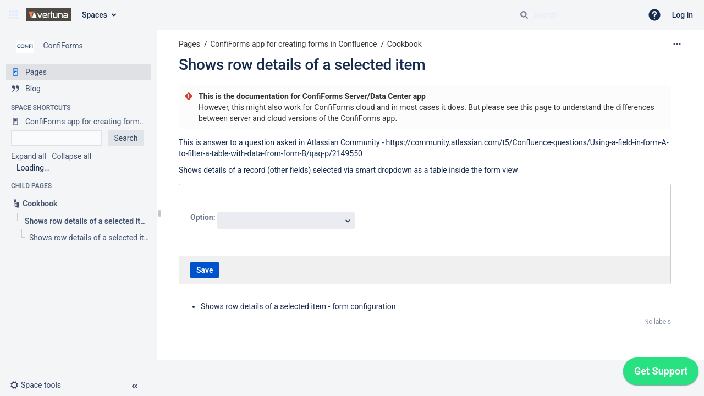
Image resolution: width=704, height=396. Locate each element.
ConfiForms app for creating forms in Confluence (293, 44)
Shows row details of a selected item (302, 65)
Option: (203, 217)
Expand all (28, 156)
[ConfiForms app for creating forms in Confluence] (78, 121)
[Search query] (576, 15)
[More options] (677, 44)
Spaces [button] (94, 14)
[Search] (524, 14)
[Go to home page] (48, 15)
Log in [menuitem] (682, 14)
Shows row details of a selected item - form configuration (298, 306)
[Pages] (78, 72)
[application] (661, 374)
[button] (13, 15)
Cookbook (404, 44)
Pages (189, 44)
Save (204, 270)
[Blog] (78, 88)
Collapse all (71, 156)
